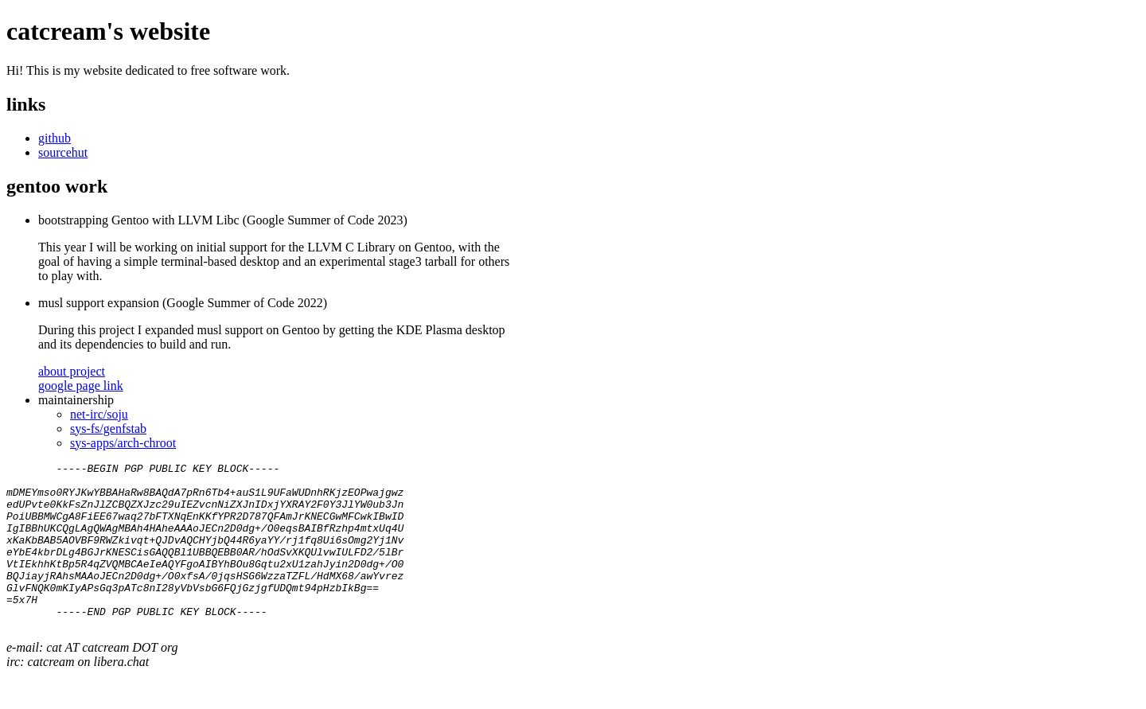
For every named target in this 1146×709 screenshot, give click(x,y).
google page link (80, 385)
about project (71, 371)
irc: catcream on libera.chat (77, 695)
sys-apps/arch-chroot (123, 443)
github (54, 138)
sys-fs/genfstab (108, 428)
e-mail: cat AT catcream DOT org (92, 681)
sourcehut (63, 152)
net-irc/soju (99, 414)
